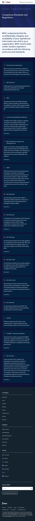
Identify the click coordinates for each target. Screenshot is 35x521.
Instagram (5, 476)
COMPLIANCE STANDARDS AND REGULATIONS (21, 9)
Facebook (5, 462)
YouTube (5, 465)
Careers (3, 410)
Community (5, 455)
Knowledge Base (5, 432)
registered (30, 514)
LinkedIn (5, 458)
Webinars (4, 403)
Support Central (5, 429)
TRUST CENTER (5, 9)
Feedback (4, 406)
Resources (4, 445)
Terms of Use (14, 513)
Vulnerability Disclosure (6, 435)
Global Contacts (5, 413)
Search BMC (6, 485)
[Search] (32, 488)
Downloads (4, 442)
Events (3, 400)
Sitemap (4, 416)
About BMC (4, 397)
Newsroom (4, 419)
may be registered (8, 516)
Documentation (5, 439)
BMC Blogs (5, 469)
